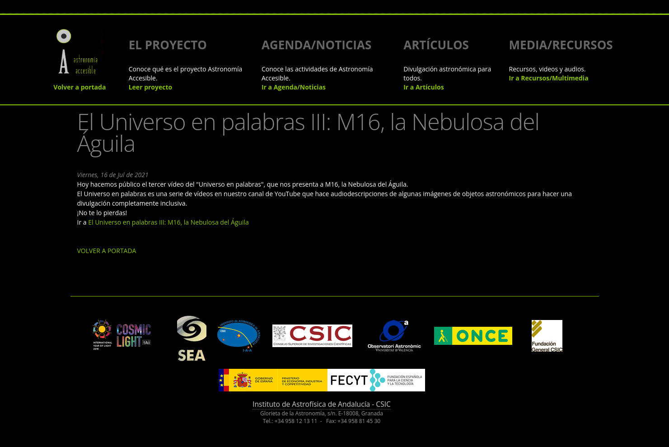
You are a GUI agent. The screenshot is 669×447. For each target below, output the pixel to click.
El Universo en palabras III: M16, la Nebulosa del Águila (168, 222)
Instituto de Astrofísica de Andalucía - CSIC (322, 404)
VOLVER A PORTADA (106, 250)
